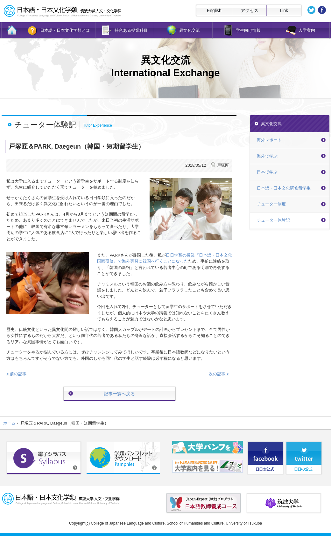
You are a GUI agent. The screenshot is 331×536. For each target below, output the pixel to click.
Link (284, 10)
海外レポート (269, 139)
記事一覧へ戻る (119, 393)
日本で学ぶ (267, 172)
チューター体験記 (273, 220)
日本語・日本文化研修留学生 (284, 188)
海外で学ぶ (267, 156)
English (214, 10)
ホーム (9, 423)
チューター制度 (271, 204)
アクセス (249, 10)
